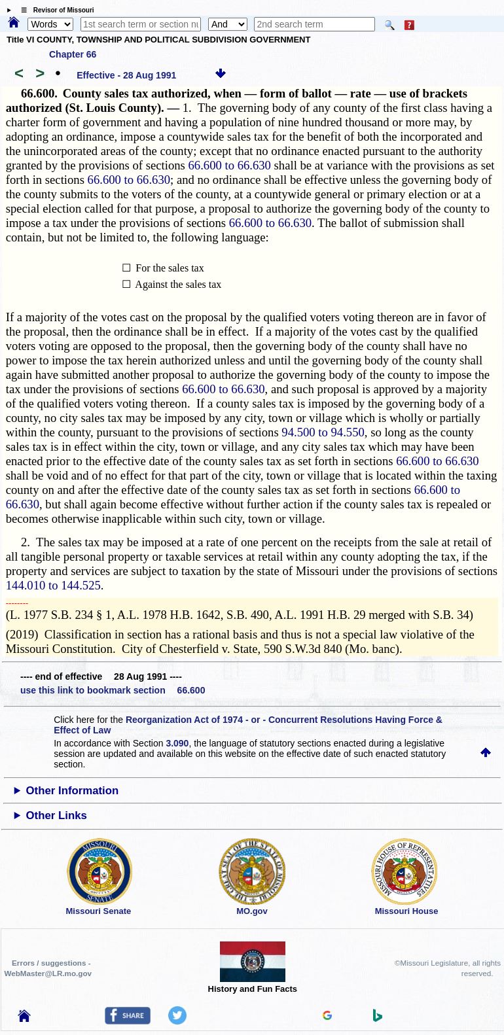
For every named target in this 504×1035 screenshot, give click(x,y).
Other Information (72, 790)
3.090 (177, 743)
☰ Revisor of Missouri (54, 10)
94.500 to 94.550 (322, 432)
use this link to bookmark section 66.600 (112, 690)
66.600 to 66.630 (229, 165)
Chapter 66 (72, 54)
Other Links (56, 815)
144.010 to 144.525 (53, 585)
